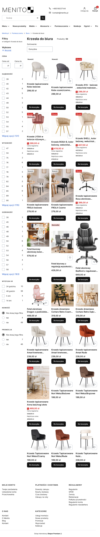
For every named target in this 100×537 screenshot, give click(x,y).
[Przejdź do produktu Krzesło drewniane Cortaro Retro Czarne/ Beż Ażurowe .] (62, 295)
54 (7, 122)
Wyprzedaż (40, 523)
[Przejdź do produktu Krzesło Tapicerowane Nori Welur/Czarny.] (38, 440)
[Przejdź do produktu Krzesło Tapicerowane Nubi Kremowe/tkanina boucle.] (87, 440)
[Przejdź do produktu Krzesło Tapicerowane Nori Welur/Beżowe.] (62, 377)
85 (7, 191)
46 (7, 227)
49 (7, 103)
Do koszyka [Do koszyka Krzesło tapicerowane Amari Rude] (83, 361)
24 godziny (11, 286)
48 (7, 231)
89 (7, 196)
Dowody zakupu (42, 489)
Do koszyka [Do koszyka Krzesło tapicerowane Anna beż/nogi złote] (34, 424)
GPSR (71, 492)
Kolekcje (38, 526)
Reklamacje (73, 497)
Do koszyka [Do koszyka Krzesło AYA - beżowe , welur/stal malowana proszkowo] (83, 107)
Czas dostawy (41, 494)
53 (7, 117)
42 (7, 88)
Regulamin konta (76, 502)
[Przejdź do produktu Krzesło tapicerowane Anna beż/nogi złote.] (38, 382)
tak (7, 318)
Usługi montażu (41, 515)
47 (7, 148)
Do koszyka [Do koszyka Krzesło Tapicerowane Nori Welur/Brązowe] (83, 424)
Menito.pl (5, 33)
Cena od (5, 61)
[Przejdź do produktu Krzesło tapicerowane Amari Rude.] (87, 336)
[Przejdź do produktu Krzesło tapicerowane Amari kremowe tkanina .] (38, 336)
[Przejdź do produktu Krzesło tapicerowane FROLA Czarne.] (62, 185)
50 (7, 107)
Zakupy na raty (41, 497)
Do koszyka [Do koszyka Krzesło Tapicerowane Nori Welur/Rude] (59, 465)
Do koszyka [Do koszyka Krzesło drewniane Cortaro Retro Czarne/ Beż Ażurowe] (59, 320)
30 (7, 217)
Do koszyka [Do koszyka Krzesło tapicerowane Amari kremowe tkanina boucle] (59, 361)
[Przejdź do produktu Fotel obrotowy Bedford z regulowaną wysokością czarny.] (87, 244)
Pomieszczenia (17, 33)
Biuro (28, 33)
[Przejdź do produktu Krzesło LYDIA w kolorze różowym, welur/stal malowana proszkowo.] (38, 123)
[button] (42, 18)
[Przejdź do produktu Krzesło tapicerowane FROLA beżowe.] (38, 185)
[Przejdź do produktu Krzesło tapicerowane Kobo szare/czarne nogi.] (62, 71)
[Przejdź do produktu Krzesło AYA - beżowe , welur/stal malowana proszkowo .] (87, 69)
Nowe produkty (41, 518)
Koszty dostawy (42, 492)
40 (7, 84)
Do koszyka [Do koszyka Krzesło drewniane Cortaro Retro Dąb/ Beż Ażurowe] (83, 320)
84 (7, 186)
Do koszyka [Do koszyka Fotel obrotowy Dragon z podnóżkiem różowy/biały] (34, 320)
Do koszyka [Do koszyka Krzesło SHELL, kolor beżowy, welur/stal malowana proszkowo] (83, 164)
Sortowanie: (32, 44)
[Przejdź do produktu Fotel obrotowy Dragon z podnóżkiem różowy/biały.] (38, 295)
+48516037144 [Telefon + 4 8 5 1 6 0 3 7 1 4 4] (59, 8)
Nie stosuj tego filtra (14, 313)
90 (7, 200)
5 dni (8, 296)
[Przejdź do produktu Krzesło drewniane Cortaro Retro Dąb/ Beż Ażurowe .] (87, 295)
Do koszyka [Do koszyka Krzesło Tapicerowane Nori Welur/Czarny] (34, 465)
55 (7, 126)
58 (7, 269)
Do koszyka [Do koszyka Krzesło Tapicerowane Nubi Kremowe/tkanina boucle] (83, 465)
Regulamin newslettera (78, 505)
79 (7, 177)
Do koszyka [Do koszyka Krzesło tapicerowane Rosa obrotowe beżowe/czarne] (83, 218)
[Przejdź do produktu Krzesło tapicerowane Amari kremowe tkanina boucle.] (62, 336)
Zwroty (72, 494)
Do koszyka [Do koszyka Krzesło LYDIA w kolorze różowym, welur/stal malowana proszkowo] (34, 164)
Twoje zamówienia (9, 489)
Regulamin (73, 489)
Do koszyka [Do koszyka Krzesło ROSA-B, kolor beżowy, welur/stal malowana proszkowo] (59, 164)
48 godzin (10, 291)
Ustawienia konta (9, 492)
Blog (4, 521)
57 (7, 131)
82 (7, 181)
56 (7, 260)
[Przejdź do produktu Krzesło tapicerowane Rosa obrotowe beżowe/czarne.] (87, 181)
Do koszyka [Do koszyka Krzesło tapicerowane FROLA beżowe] (34, 218)
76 (7, 162)
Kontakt (5, 515)
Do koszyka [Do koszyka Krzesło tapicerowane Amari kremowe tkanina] (34, 361)
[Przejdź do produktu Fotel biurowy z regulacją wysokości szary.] (62, 242)
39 (7, 79)
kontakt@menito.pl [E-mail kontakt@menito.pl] (60, 13)
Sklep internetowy (47, 534)
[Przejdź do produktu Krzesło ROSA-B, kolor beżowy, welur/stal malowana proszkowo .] (62, 125)
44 (7, 98)
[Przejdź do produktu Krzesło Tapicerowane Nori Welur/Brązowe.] (87, 377)
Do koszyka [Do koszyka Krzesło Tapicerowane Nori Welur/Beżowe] (59, 424)
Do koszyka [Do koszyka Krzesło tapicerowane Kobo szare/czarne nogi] (59, 107)
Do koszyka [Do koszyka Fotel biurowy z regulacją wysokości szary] (59, 279)
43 (7, 93)
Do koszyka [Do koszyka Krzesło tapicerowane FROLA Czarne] (59, 218)
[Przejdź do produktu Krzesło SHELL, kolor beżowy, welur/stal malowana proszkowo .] (87, 124)
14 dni (8, 301)
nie (7, 322)
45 (7, 222)
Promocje (39, 521)
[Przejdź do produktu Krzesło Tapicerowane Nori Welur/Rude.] (62, 440)
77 (7, 167)
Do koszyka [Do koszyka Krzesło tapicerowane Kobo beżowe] (34, 107)
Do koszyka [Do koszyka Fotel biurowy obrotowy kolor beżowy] (34, 279)
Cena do (18, 61)
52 (7, 112)
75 (7, 158)
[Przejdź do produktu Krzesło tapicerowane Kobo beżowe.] (38, 69)
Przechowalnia (8, 494)
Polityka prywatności (77, 499)
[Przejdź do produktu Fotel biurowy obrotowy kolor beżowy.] (38, 235)
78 (7, 172)
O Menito (6, 518)
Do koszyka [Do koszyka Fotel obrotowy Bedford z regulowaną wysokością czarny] (83, 279)
